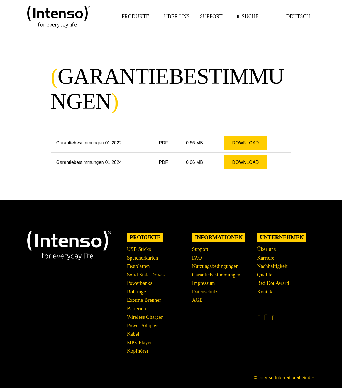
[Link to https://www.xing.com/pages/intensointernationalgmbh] (273, 318)
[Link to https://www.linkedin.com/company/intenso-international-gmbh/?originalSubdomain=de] (266, 317)
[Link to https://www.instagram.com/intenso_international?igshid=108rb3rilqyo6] (259, 318)
